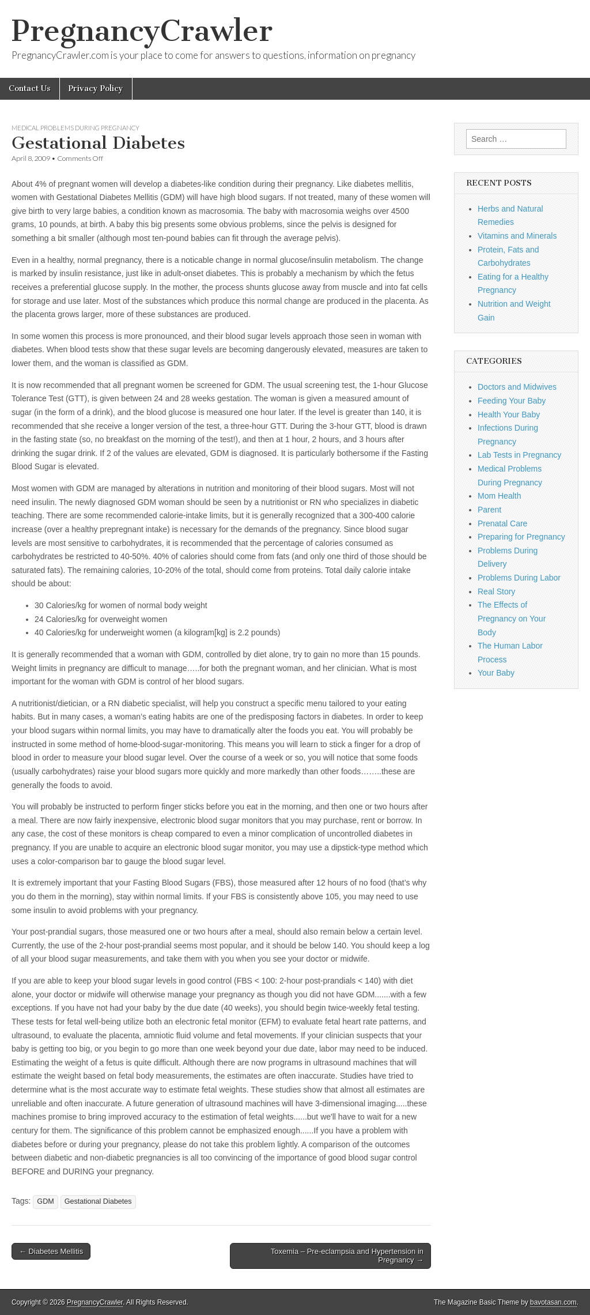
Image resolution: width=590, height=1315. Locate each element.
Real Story (496, 591)
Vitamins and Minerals (517, 235)
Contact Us (30, 88)
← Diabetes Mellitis (51, 1251)
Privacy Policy (96, 88)
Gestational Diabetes (98, 1201)
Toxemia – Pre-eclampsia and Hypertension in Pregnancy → (347, 1256)
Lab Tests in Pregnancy (519, 454)
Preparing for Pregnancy (521, 536)
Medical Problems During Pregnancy (75, 127)
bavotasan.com (553, 1302)
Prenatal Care (502, 523)
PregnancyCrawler (142, 30)
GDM (45, 1201)
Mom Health (499, 495)
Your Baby (496, 672)
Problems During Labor (519, 577)
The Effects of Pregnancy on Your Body (512, 618)
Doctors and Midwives (517, 386)
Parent (489, 509)
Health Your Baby (509, 414)
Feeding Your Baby (512, 400)
